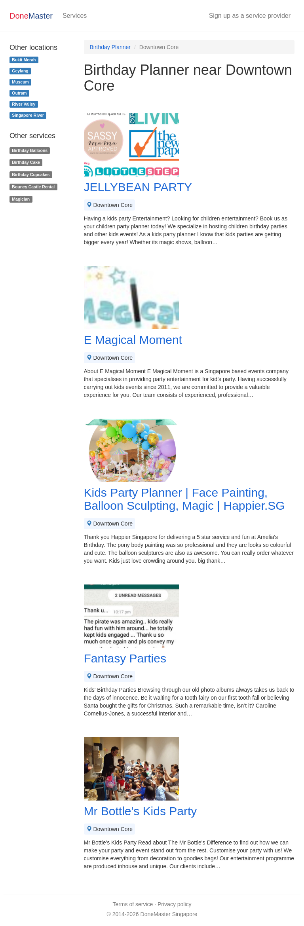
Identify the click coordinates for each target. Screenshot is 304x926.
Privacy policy (175, 904)
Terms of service (132, 904)
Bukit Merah (24, 59)
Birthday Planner (110, 47)
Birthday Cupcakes (30, 174)
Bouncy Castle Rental (33, 186)
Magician (21, 199)
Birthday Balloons (30, 150)
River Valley (23, 104)
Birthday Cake (26, 162)
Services (75, 15)
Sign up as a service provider (250, 15)
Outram (19, 93)
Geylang (20, 70)
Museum (20, 82)
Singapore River (28, 115)
